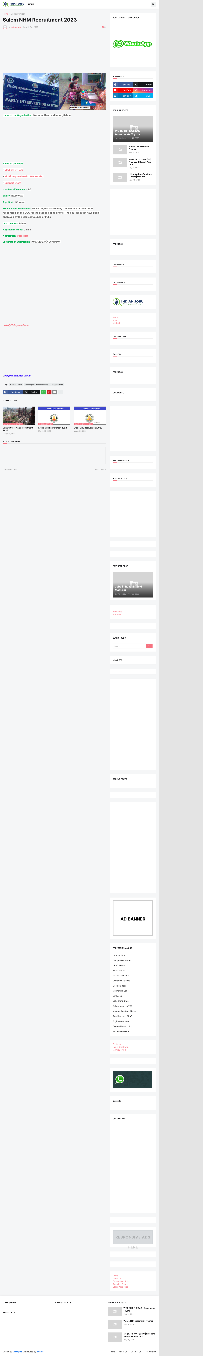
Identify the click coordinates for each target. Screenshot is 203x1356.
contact (116, 323)
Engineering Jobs (121, 1021)
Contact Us (136, 1351)
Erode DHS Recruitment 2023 (52, 428)
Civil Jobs (117, 996)
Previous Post (10, 469)
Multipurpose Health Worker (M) (24, 176)
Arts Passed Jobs (121, 975)
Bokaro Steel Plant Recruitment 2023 (18, 429)
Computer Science (121, 980)
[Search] (129, 646)
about (115, 320)
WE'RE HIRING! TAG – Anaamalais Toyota (139, 1309)
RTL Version (150, 1351)
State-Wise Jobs (120, 1287)
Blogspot (17, 1351)
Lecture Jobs (119, 955)
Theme (40, 1351)
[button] (153, 4)
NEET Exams (119, 970)
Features (117, 1044)
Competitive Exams (122, 960)
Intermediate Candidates (124, 1011)
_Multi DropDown (120, 1047)
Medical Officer (18, 14)
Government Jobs (121, 1281)
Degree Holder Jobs (122, 1026)
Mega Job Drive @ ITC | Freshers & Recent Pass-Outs (140, 162)
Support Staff (13, 182)
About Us (117, 1278)
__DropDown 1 (119, 1050)
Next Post (99, 469)
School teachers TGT (122, 1006)
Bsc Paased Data (121, 1031)
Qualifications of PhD (122, 1016)
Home (31, 4)
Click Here (23, 235)
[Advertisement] (70, 53)
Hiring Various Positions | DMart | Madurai (140, 175)
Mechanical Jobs (120, 991)
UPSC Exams (119, 965)
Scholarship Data (121, 1001)
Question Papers (120, 1284)
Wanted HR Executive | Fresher (139, 147)
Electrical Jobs (119, 986)
